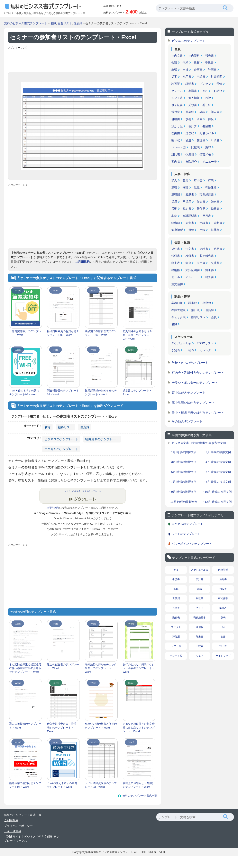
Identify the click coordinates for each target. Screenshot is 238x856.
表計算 (192, 126)
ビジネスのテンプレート (61, 439)
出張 (174, 69)
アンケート (192, 277)
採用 (174, 201)
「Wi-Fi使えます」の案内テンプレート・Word (62, 785)
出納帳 (175, 270)
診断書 (218, 223)
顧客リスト (65, 23)
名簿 (53, 23)
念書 (223, 636)
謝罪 (208, 147)
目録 (202, 229)
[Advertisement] (82, 59)
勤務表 (215, 208)
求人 (174, 180)
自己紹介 (191, 161)
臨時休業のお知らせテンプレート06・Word (25, 785)
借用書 (201, 263)
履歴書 (189, 194)
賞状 (191, 229)
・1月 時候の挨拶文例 (182, 452)
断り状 (175, 140)
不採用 (187, 201)
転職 (185, 187)
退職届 (175, 194)
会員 (214, 317)
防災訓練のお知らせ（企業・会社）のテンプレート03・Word (139, 335)
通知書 (223, 579)
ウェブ (199, 655)
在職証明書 (190, 215)
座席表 (206, 215)
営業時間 (216, 76)
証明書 (189, 83)
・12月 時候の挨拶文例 (216, 501)
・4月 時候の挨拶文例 (217, 462)
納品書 (218, 248)
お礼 (205, 91)
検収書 (189, 255)
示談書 (204, 223)
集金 (188, 263)
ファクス (176, 627)
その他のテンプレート (187, 421)
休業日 (189, 154)
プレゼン (205, 83)
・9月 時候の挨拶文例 (182, 491)
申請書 (201, 76)
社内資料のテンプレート (102, 439)
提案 (174, 76)
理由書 (175, 133)
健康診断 (177, 229)
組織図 (175, 223)
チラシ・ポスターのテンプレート (195, 382)
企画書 (198, 69)
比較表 (195, 147)
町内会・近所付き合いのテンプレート (198, 372)
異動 (174, 208)
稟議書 (192, 91)
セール (175, 277)
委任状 (206, 105)
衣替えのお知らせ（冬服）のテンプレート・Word (139, 785)
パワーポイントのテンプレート (192, 543)
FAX (223, 627)
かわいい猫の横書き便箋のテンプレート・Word (101, 725)
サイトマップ (223, 655)
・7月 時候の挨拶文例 (182, 481)
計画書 (212, 69)
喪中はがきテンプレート (188, 392)
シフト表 (177, 97)
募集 (185, 180)
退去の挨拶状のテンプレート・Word (25, 725)
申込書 (209, 62)
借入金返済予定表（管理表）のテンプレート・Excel (61, 727)
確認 (202, 112)
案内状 (175, 161)
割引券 (209, 270)
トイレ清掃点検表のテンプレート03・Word (101, 785)
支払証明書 (192, 270)
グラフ (199, 608)
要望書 (206, 126)
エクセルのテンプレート (61, 449)
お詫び (218, 91)
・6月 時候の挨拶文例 (217, 472)
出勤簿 (206, 303)
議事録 (192, 303)
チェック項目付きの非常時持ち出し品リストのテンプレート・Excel (139, 727)
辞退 (188, 140)
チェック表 (178, 317)
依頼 (185, 62)
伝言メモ (205, 154)
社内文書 (177, 55)
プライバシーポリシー (18, 825)
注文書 (189, 248)
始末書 (215, 201)
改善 (188, 119)
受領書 (192, 105)
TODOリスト (205, 343)
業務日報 (177, 303)
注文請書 (177, 284)
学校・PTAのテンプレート (190, 362)
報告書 (209, 55)
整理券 (201, 140)
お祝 (208, 97)
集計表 (195, 310)
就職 (197, 187)
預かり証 (177, 126)
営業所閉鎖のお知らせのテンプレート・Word (101, 392)
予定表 (175, 350)
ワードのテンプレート (186, 533)
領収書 (175, 255)
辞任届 (201, 208)
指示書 (187, 76)
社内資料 (194, 55)
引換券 (215, 140)
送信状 (189, 133)
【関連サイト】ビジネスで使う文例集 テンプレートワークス (31, 838)
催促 (211, 119)
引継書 (175, 119)
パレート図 (178, 147)
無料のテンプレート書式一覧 (139, 795)
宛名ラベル (207, 133)
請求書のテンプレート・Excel (137, 392)
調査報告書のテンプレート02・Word (63, 392)
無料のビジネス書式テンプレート (25, 23)
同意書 (189, 223)
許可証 (175, 83)
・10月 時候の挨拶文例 (216, 491)
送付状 (175, 112)
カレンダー (207, 350)
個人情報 (194, 97)
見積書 (204, 248)
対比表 (175, 154)
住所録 (78, 23)
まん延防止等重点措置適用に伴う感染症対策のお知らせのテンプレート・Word (25, 668)
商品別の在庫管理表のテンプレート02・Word (101, 333)
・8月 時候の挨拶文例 (217, 481)
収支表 (175, 263)
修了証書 (177, 105)
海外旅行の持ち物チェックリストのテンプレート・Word (101, 668)
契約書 (187, 208)
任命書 (201, 201)
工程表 (189, 350)
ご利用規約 (82, 261)
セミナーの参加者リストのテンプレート (82, 491)
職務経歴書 (207, 194)
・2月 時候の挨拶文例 (217, 452)
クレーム (177, 91)
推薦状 (215, 229)
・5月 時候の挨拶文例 (182, 472)
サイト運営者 (12, 831)
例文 (176, 569)
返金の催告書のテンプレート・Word (63, 666)
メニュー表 (209, 161)
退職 (174, 187)
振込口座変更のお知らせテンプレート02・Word (63, 333)
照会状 (189, 112)
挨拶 (197, 62)
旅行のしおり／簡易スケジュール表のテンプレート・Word (139, 668)
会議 (174, 62)
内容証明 (223, 569)
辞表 (211, 180)
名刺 (174, 215)
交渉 (185, 69)
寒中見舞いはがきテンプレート (193, 402)
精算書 (209, 277)
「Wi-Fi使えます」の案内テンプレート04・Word (24, 392)
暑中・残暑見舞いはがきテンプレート (198, 412)
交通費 (215, 263)
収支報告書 (207, 255)
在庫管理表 (178, 310)
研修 (199, 119)
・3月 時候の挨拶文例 (182, 462)
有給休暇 (211, 187)
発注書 (175, 248)
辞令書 (198, 180)
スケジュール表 (181, 343)
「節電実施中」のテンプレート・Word (25, 333)
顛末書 (215, 112)
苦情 (219, 83)
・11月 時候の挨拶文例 (182, 501)
